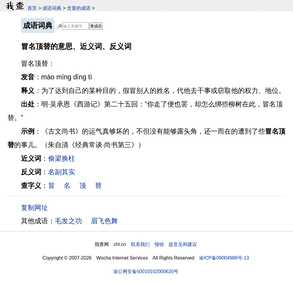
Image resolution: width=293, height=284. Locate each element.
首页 (32, 8)
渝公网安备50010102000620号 (145, 271)
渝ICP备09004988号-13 (224, 257)
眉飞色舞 (104, 221)
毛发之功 (68, 221)
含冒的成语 (78, 8)
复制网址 (36, 207)
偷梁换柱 (61, 158)
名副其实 (61, 172)
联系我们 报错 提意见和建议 (164, 244)
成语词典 (51, 8)
